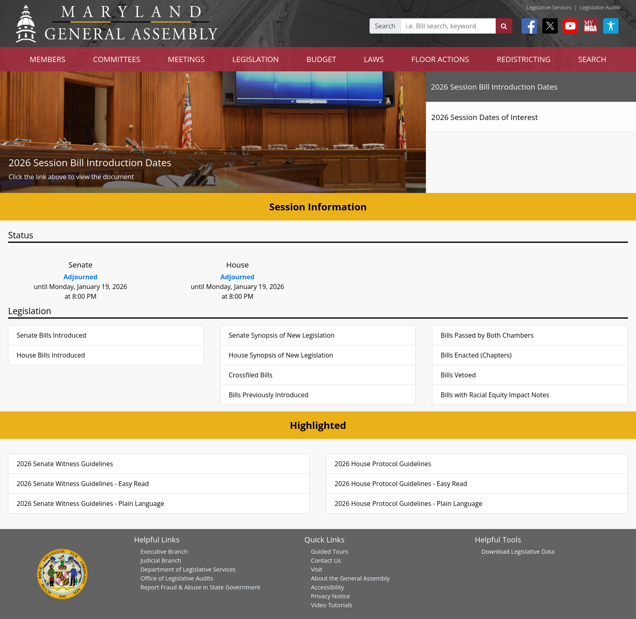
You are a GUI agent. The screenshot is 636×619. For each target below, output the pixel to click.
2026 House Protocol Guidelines (383, 463)
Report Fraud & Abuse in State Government (200, 587)
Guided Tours (329, 551)
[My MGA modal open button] (589, 26)
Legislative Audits (600, 7)
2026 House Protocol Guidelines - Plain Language (408, 503)
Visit (316, 569)
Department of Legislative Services (188, 569)
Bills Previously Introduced (269, 394)
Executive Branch (164, 551)
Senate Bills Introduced (51, 335)
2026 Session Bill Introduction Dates (90, 162)
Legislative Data (532, 551)
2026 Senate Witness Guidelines (65, 463)
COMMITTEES (116, 59)
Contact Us (326, 560)
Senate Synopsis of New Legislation (282, 335)
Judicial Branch (160, 560)
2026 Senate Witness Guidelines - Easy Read (83, 483)
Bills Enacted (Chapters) (475, 355)
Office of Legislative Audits (176, 578)
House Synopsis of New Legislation (281, 355)
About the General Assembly (350, 578)
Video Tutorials (331, 605)
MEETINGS (186, 59)
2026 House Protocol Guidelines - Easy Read (401, 483)
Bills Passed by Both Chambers (486, 335)
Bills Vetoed (458, 375)
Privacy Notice (330, 596)
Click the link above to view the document (71, 176)
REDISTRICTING (524, 59)
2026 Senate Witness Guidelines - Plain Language (90, 503)
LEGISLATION (255, 59)
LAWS (374, 59)
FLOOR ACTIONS (440, 59)
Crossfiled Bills (251, 375)
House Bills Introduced (51, 355)
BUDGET (321, 59)
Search (385, 25)
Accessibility (327, 587)
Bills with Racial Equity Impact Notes (494, 394)
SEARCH (592, 59)
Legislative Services (549, 7)
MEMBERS (47, 59)
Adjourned (81, 276)
